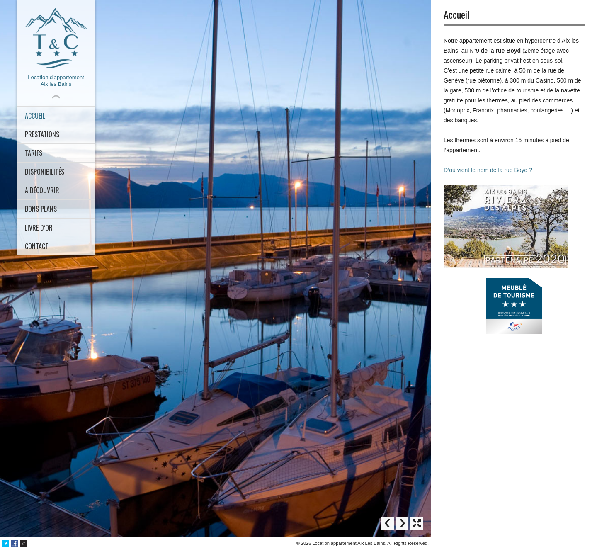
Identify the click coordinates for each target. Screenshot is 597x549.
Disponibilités (44, 172)
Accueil (35, 116)
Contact (37, 246)
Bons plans (41, 209)
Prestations (42, 134)
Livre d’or (39, 228)
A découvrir (42, 190)
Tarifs (33, 153)
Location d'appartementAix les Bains (56, 47)
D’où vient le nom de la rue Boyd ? (488, 170)
